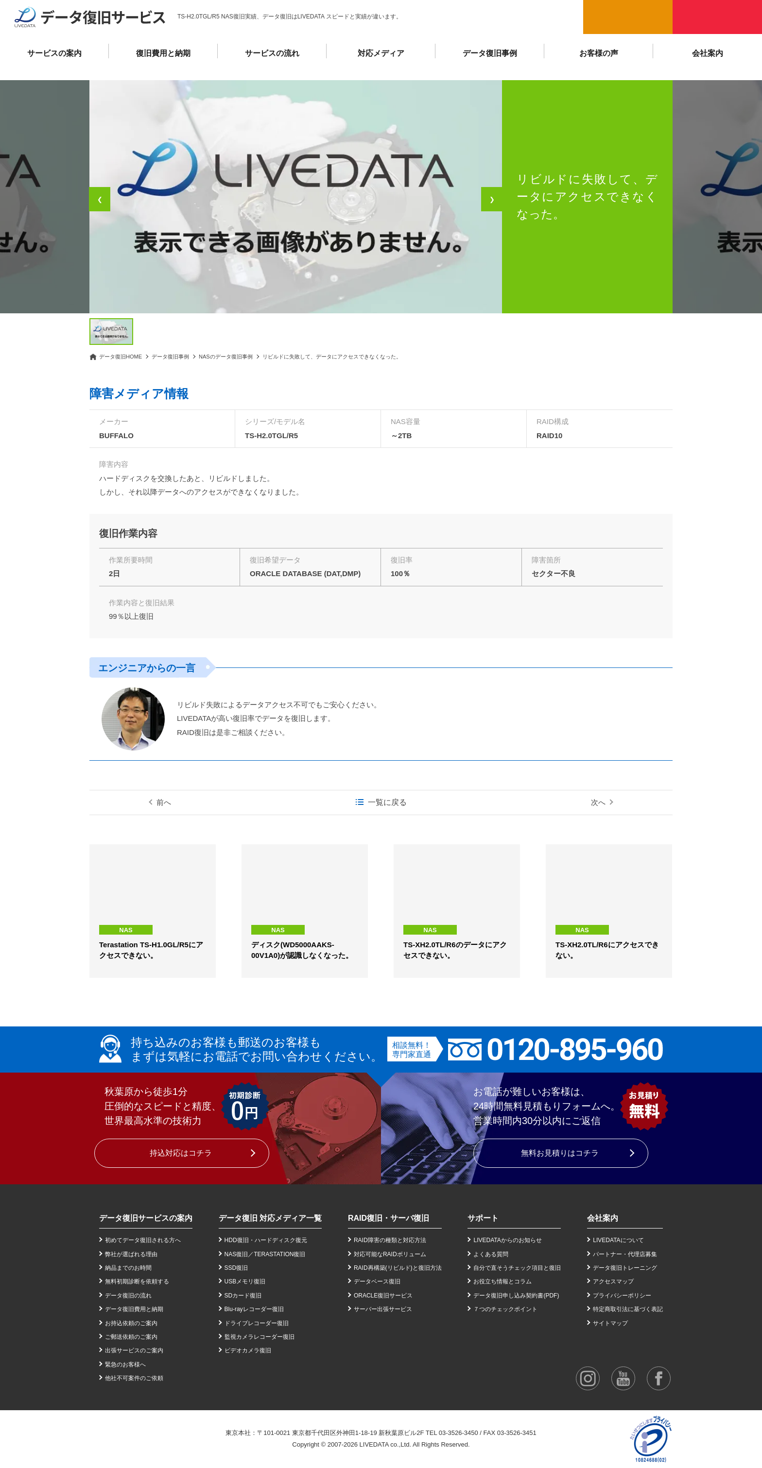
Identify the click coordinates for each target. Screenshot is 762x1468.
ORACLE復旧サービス (383, 1295)
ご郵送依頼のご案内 (131, 1336)
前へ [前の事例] (163, 802)
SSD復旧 (236, 1267)
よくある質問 (490, 1254)
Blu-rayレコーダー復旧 (254, 1309)
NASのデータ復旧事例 (226, 356)
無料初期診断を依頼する (137, 1281)
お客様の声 (598, 53)
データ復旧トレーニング (625, 1267)
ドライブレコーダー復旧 (257, 1323)
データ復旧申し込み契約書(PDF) (516, 1295)
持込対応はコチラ (181, 1153)
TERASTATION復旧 (279, 1254)
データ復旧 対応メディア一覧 (270, 1218)
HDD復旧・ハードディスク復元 (266, 1240)
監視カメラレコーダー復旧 (259, 1336)
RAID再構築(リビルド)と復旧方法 (398, 1267)
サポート (483, 1218)
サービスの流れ (272, 53)
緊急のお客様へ (125, 1364)
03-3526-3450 (458, 1432)
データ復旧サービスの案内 (145, 1218)
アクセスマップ (613, 1281)
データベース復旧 (377, 1281)
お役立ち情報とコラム (502, 1281)
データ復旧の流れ (128, 1295)
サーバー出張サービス (383, 1309)
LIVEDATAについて (618, 1240)
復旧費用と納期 (163, 53)
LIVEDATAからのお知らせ (507, 1240)
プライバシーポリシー (622, 1295)
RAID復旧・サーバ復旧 (388, 1218)
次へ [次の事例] (598, 802)
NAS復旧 (236, 1254)
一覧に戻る (387, 802)
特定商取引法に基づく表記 (628, 1309)
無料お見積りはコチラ (560, 1153)
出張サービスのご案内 (134, 1350)
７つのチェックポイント (505, 1309)
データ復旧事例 (490, 53)
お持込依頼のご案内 (131, 1323)
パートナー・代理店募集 (625, 1254)
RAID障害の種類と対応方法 (390, 1240)
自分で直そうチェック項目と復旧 (517, 1267)
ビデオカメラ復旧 (248, 1350)
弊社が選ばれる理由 (131, 1254)
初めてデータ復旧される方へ (143, 1240)
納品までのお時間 (128, 1267)
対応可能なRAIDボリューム (390, 1254)
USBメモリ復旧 (245, 1281)
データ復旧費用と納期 (134, 1309)
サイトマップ (610, 1323)
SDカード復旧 (243, 1295)
